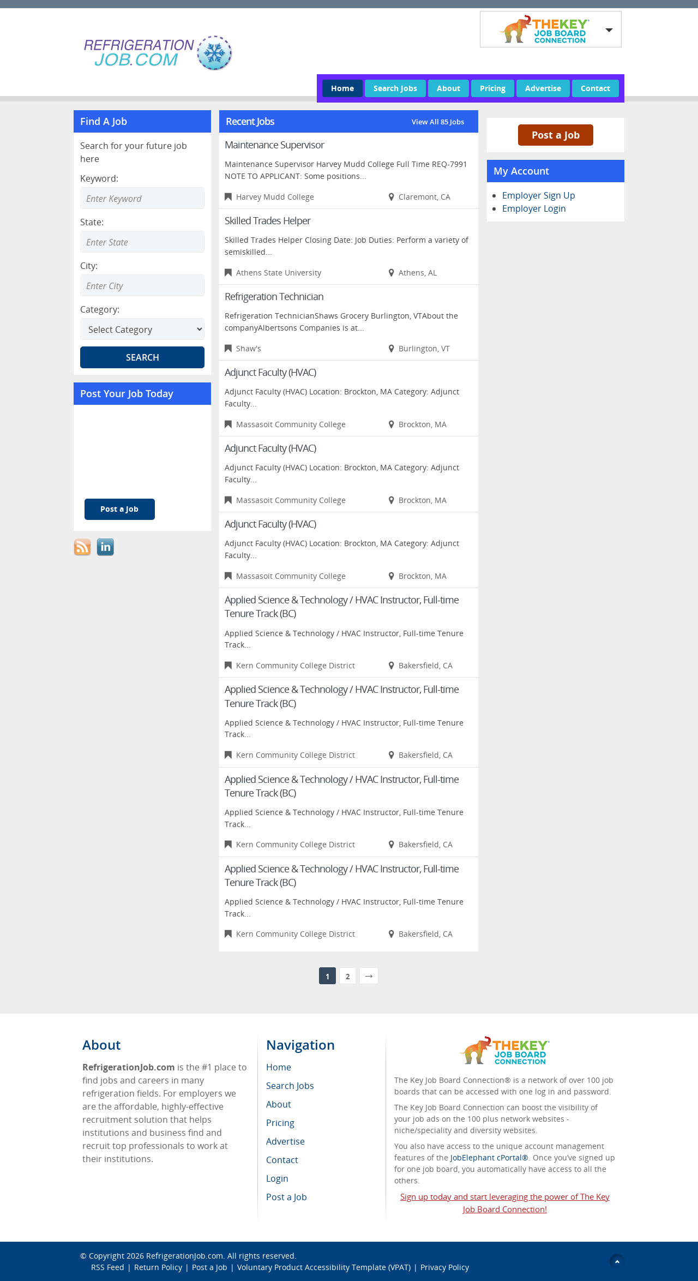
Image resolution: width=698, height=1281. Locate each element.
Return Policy (158, 1267)
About (448, 88)
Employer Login (534, 208)
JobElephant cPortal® (489, 1157)
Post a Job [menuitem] (286, 1197)
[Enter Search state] (142, 242)
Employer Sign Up (538, 195)
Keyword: (99, 178)
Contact (595, 88)
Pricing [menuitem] (280, 1123)
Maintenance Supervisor (274, 144)
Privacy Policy (445, 1267)
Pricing (493, 88)
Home (342, 88)
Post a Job (119, 509)
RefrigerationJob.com (184, 1255)
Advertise (543, 88)
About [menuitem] (278, 1104)
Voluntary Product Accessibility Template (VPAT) (324, 1267)
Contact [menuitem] (282, 1160)
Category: (99, 309)
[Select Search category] (142, 329)
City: (89, 266)
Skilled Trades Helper (267, 220)
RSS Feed (107, 1267)
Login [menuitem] (277, 1178)
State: (92, 222)
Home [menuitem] (278, 1067)
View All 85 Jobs (438, 122)
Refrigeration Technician (274, 296)
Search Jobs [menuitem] (290, 1086)
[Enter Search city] (142, 285)
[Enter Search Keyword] (142, 198)
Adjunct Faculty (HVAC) (270, 372)
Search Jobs (395, 88)
